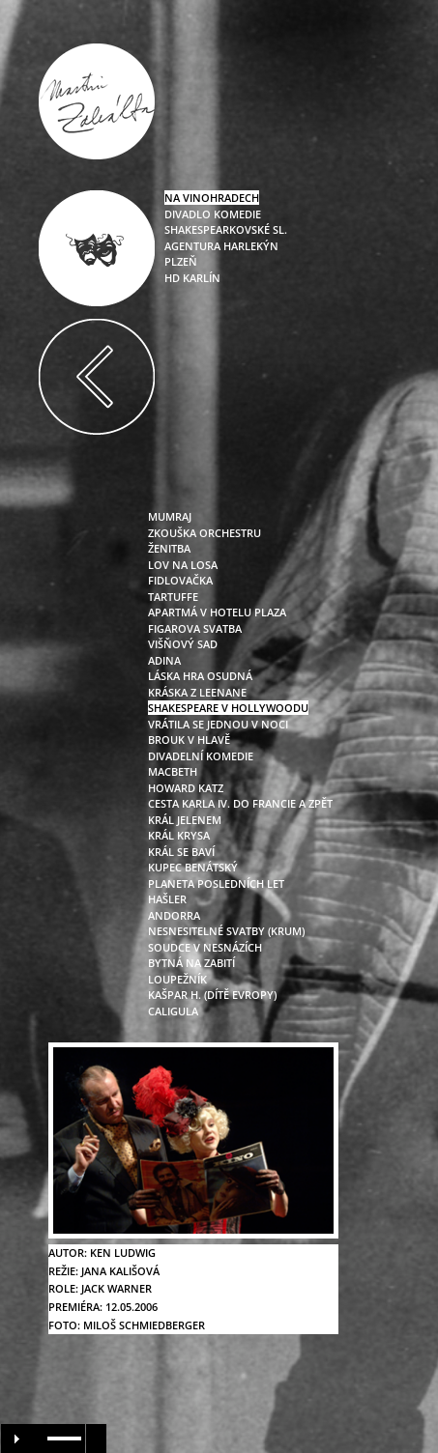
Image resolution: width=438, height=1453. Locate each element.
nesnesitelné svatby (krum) (226, 931)
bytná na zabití (191, 962)
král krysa (179, 835)
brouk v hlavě (189, 739)
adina (164, 660)
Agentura (192, 246)
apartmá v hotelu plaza (217, 612)
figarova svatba (195, 628)
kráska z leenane (197, 692)
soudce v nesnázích (205, 947)
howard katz (185, 788)
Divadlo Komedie (212, 214)
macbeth (172, 771)
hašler (167, 899)
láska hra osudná (200, 676)
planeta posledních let (216, 883)
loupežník (177, 979)
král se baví (181, 851)
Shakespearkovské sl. (225, 229)
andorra (174, 915)
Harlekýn (249, 246)
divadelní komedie (200, 756)
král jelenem (184, 819)
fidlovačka (180, 580)
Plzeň (180, 261)
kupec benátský (193, 867)
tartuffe (173, 596)
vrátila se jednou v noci (218, 724)
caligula (173, 1011)
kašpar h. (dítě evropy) (212, 994)
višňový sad (183, 644)
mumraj (169, 516)
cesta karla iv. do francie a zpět (240, 803)
